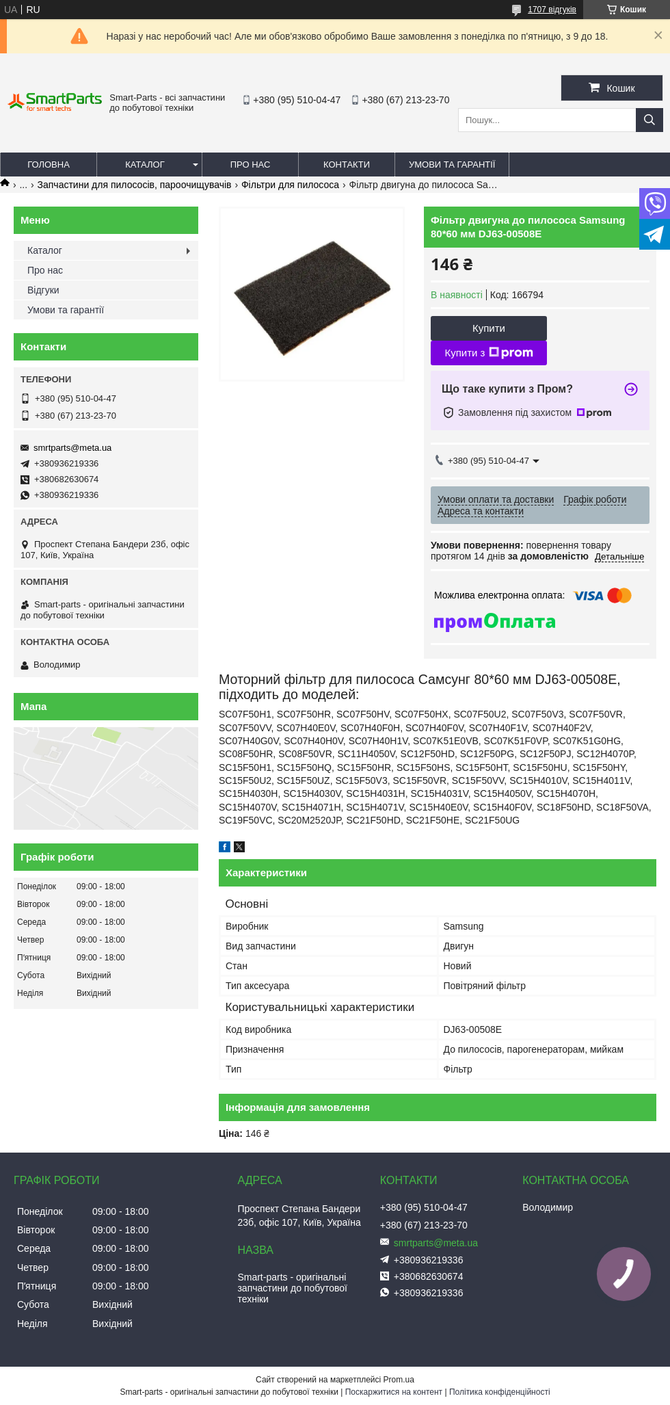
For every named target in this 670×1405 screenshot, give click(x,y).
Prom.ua (399, 1379)
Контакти (346, 164)
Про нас (250, 164)
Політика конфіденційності (499, 1392)
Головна (48, 164)
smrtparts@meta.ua (72, 448)
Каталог (144, 164)
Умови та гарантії (452, 164)
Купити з (488, 353)
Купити (488, 328)
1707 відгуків (552, 9)
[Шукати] (649, 120)
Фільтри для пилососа (290, 184)
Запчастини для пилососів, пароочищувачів (135, 184)
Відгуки (43, 290)
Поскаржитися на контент (393, 1392)
